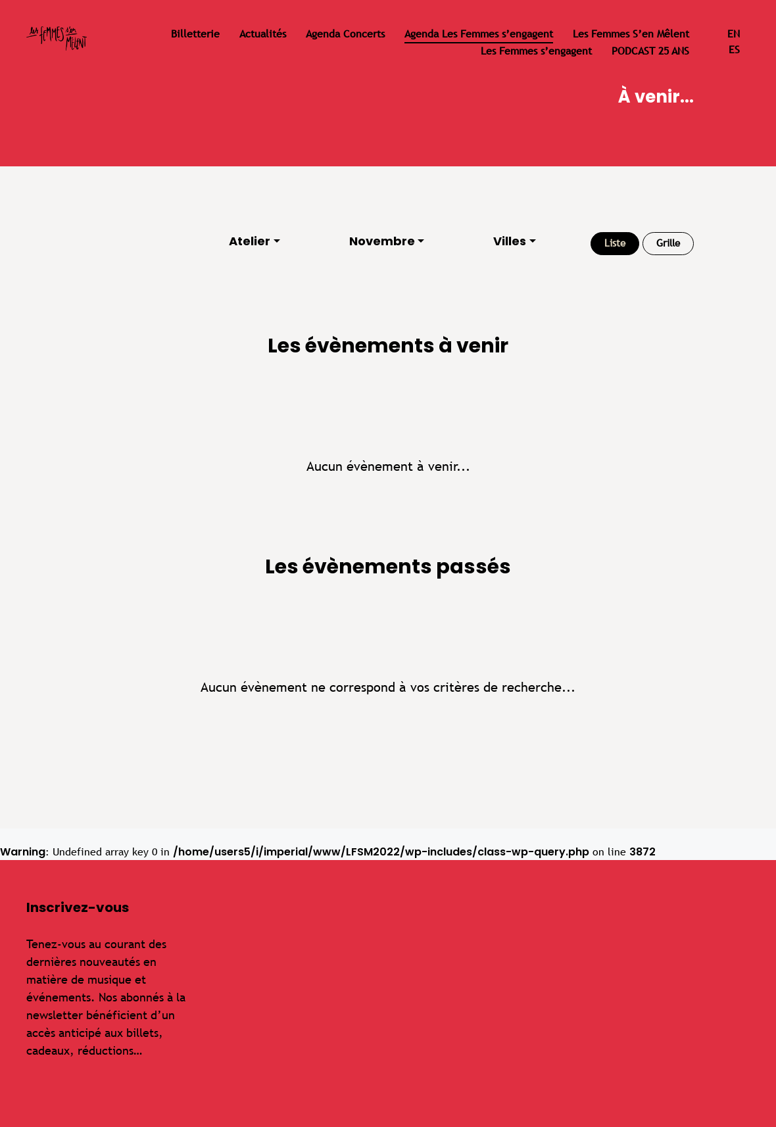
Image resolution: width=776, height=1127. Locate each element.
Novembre (382, 241)
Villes (509, 241)
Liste (614, 243)
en (733, 34)
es (734, 49)
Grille (668, 243)
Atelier (249, 241)
